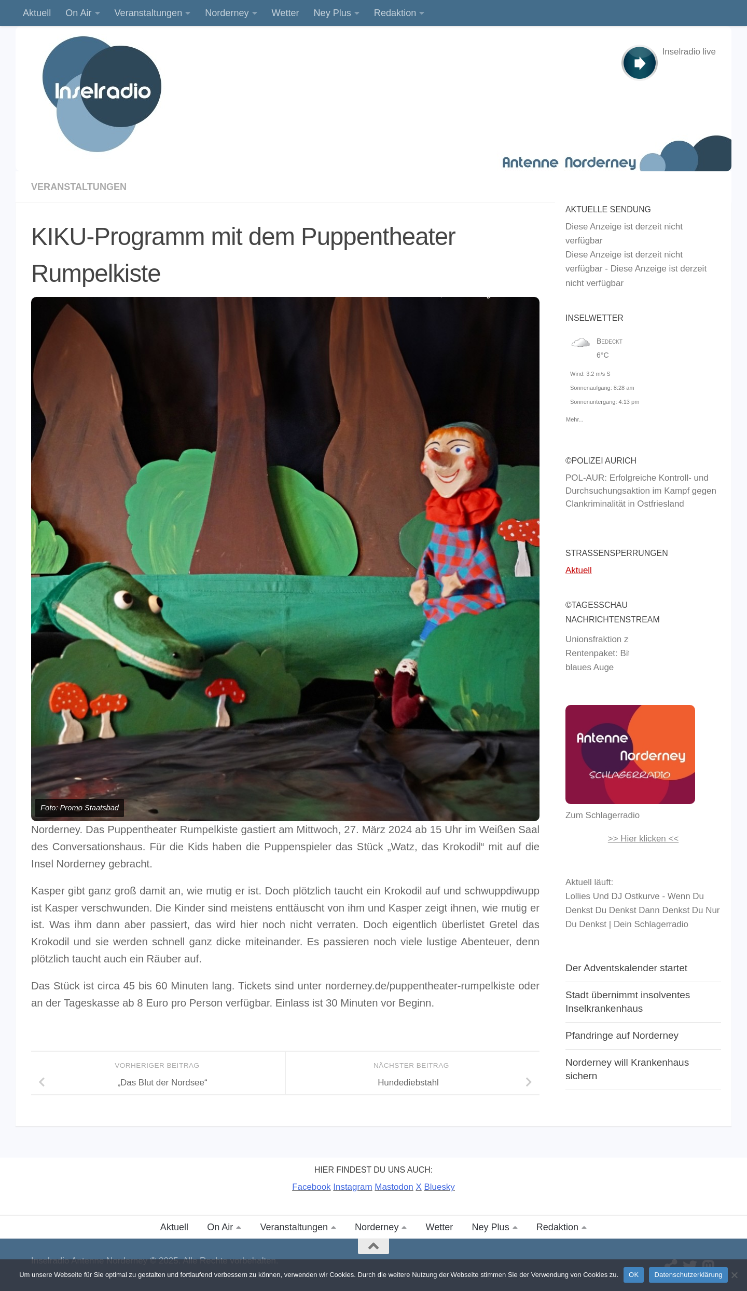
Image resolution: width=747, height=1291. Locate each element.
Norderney (226, 13)
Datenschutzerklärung (688, 1275)
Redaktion (395, 13)
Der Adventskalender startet (626, 967)
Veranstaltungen (149, 13)
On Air (78, 13)
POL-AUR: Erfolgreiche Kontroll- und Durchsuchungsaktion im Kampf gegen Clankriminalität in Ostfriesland (640, 491)
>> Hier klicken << (643, 839)
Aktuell (37, 13)
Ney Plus (332, 13)
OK (634, 1275)
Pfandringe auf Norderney (622, 1035)
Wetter (285, 13)
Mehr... (575, 417)
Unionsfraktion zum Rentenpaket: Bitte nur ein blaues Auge (616, 653)
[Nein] (734, 1275)
